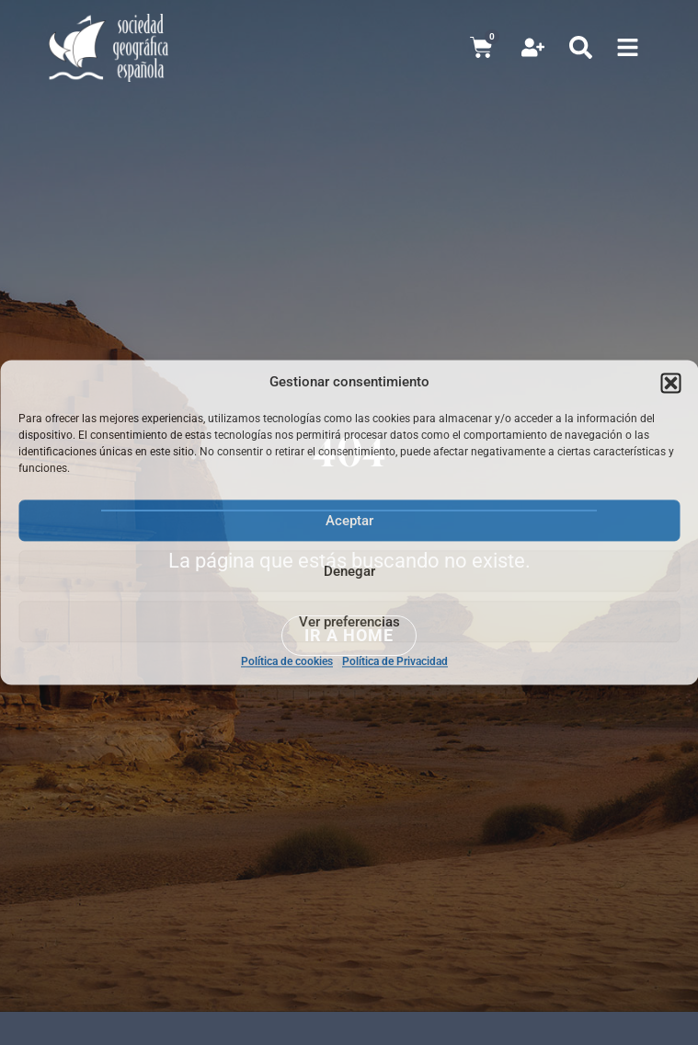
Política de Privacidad (395, 661)
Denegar (349, 571)
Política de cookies (287, 661)
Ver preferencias (349, 622)
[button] (670, 382)
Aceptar (349, 520)
